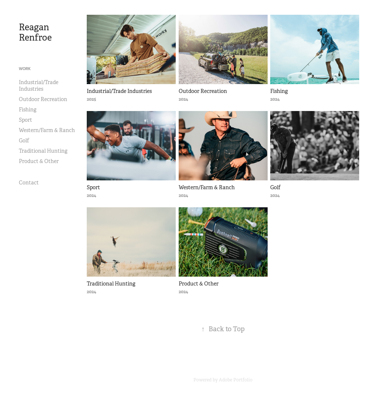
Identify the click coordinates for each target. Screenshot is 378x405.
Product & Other (39, 161)
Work (25, 69)
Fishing (28, 109)
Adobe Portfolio (235, 380)
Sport (25, 120)
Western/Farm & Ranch (47, 130)
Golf (24, 140)
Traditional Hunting (43, 151)
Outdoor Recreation (43, 99)
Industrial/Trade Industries (38, 85)
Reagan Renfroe (35, 32)
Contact (29, 182)
